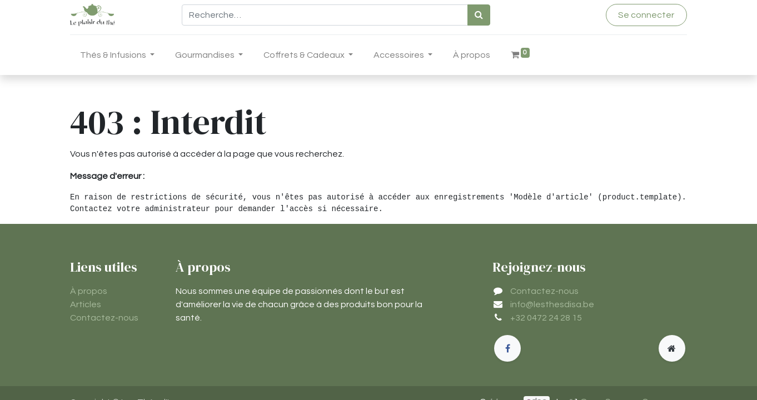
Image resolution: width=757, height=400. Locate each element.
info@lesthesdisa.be (552, 304)
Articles (85, 304)
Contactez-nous (104, 317)
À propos (88, 291)
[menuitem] (471, 57)
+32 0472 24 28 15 (546, 317)
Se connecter (646, 15)
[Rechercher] (478, 15)
